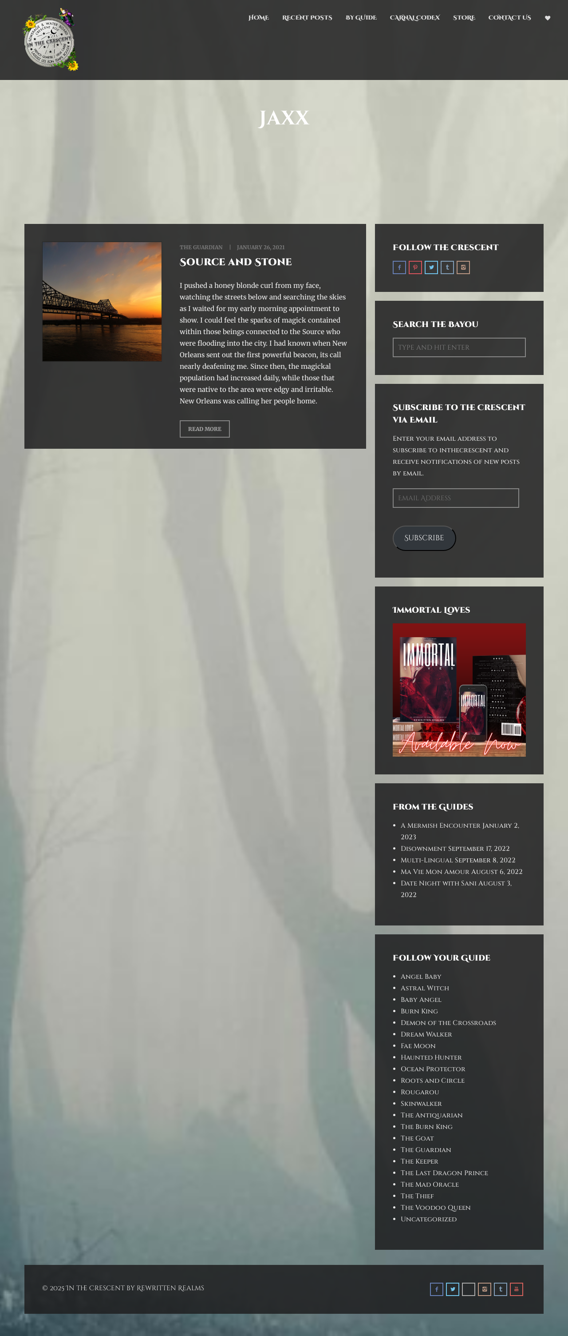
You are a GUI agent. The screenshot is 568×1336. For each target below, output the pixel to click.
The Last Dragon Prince (444, 1173)
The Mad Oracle (430, 1184)
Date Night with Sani (439, 883)
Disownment (423, 848)
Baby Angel (421, 1000)
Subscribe (424, 538)
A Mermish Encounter (441, 825)
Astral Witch (425, 988)
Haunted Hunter (431, 1057)
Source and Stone (236, 262)
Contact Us (510, 18)
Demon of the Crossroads (448, 1023)
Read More (204, 429)
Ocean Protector (433, 1069)
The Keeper (419, 1161)
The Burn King (427, 1127)
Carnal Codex (415, 18)
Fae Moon (418, 1046)
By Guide (361, 18)
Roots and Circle (433, 1080)
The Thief (417, 1196)
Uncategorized (429, 1219)
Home (258, 18)
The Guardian (201, 247)
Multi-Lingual (427, 860)
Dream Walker (426, 1034)
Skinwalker (421, 1104)
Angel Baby (421, 976)
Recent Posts (307, 18)
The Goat (417, 1138)
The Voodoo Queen (436, 1207)
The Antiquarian (432, 1115)
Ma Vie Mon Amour (435, 872)
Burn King (419, 1011)
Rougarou (420, 1092)
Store (464, 18)
